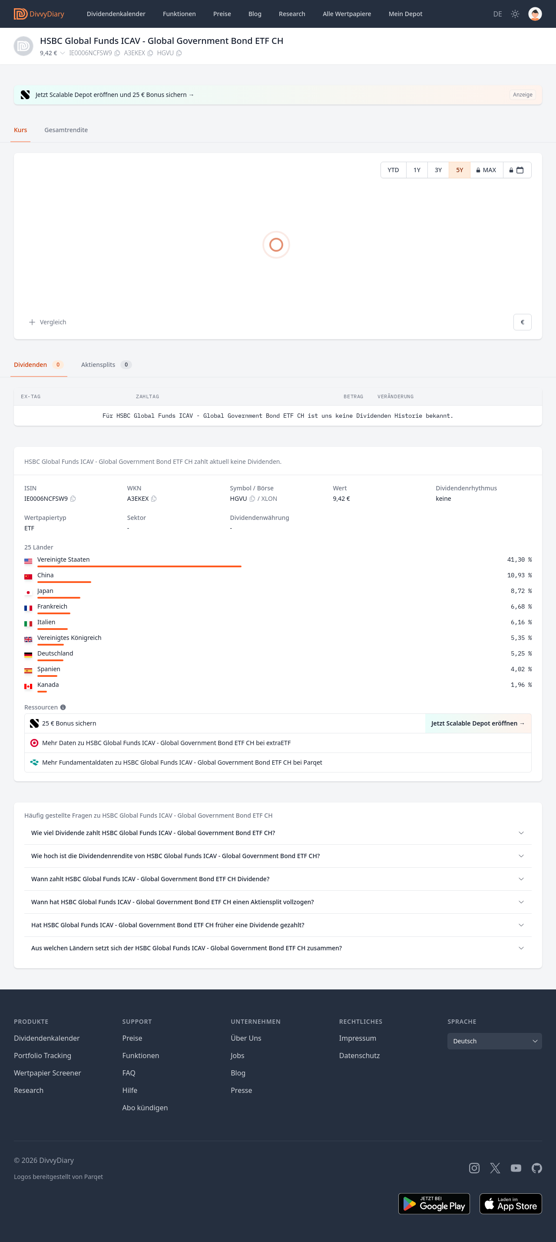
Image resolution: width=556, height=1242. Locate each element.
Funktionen (179, 14)
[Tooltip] (62, 707)
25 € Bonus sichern (69, 723)
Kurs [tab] (20, 130)
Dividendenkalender (116, 14)
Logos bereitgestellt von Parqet (58, 1176)
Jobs (238, 1055)
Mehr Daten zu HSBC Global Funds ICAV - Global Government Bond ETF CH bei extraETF (166, 743)
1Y (417, 170)
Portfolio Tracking (42, 1055)
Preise (222, 14)
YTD (393, 170)
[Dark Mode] (515, 14)
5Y (459, 170)
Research (29, 1090)
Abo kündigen (145, 1107)
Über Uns (246, 1038)
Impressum (358, 1038)
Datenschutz (359, 1055)
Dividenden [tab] (39, 364)
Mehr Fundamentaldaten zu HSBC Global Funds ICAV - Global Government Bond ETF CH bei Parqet (182, 762)
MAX (486, 170)
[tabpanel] (278, 246)
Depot (406, 14)
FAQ (129, 1073)
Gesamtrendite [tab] (66, 130)
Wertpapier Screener (47, 1073)
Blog (238, 1073)
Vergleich (47, 322)
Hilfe (130, 1090)
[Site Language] (498, 14)
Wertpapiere (347, 14)
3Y (438, 170)
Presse (241, 1090)
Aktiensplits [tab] (106, 364)
